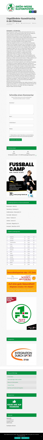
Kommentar (12, 102)
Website (11, 128)
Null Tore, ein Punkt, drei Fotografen (15, 387)
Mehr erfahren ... (25, 438)
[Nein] (41, 436)
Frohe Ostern (10, 376)
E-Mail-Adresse (12, 122)
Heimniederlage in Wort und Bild (15, 379)
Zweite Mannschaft (26, 23)
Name (10, 116)
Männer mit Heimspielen (13, 382)
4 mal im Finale (11, 385)
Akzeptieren (17, 438)
